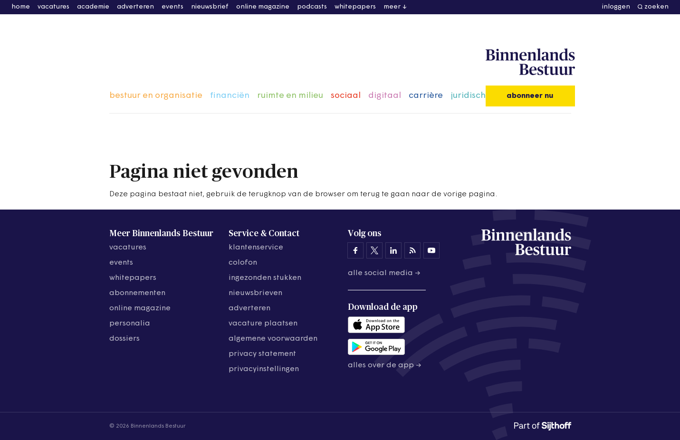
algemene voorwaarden (273, 339)
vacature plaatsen (263, 323)
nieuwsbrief (210, 6)
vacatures (53, 6)
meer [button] (392, 6)
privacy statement (262, 354)
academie (93, 6)
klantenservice (256, 247)
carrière (426, 95)
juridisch (468, 95)
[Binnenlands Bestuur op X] (374, 250)
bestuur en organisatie (155, 95)
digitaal (384, 95)
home (20, 6)
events (172, 6)
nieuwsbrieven (255, 293)
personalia (129, 323)
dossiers (124, 339)
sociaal (346, 95)
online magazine (262, 6)
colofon (243, 263)
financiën (229, 95)
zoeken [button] (656, 6)
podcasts (312, 6)
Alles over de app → (384, 365)
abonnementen (137, 293)
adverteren (135, 6)
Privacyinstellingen (264, 369)
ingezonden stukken (265, 278)
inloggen (616, 6)
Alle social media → (384, 273)
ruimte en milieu (290, 95)
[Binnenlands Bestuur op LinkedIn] (393, 250)
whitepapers (355, 6)
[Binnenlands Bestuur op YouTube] (431, 250)
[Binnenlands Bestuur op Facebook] (355, 250)
